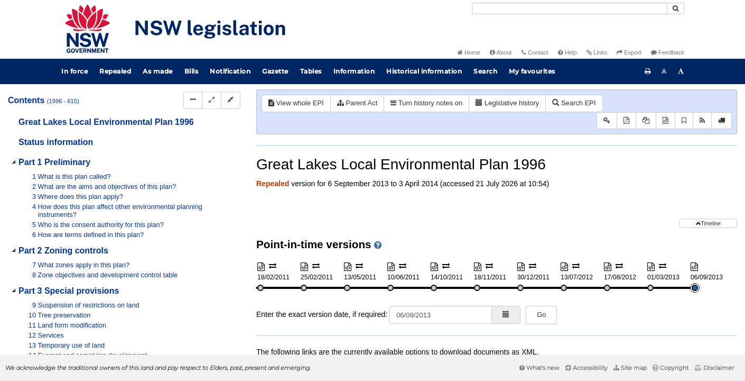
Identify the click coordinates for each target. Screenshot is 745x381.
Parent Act (357, 103)
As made (158, 71)
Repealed (115, 71)
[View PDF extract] (646, 121)
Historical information (424, 71)
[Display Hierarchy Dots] (192, 100)
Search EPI (573, 103)
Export (629, 52)
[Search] (569, 8)
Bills (191, 71)
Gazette (275, 71)
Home (469, 52)
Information (354, 71)
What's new (539, 367)
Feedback (667, 52)
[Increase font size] (681, 71)
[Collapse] (230, 100)
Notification (230, 71)
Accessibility (586, 367)
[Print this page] (648, 71)
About (501, 52)
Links (596, 52)
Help (567, 52)
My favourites (532, 71)
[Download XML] (665, 121)
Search (485, 71)
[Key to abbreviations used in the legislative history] (607, 121)
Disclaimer (714, 367)
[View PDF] (626, 121)
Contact (535, 52)
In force (74, 71)
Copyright (670, 367)
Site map (630, 367)
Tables (311, 71)
